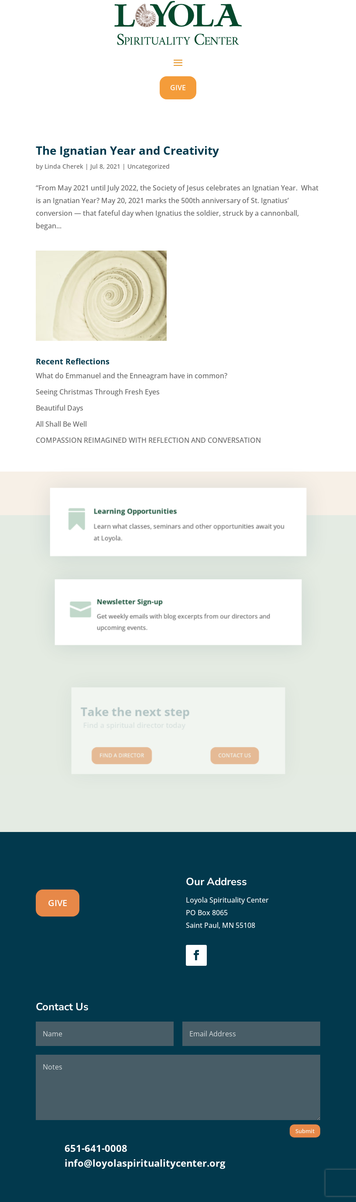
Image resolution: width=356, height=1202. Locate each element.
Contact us (221, 750)
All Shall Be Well (61, 424)
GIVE (178, 87)
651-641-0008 (96, 1147)
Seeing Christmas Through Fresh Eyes (98, 392)
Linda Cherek (63, 166)
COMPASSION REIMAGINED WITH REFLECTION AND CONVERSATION (148, 440)
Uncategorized (148, 166)
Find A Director (135, 750)
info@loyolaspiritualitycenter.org (145, 1162)
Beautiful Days (59, 408)
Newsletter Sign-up (132, 604)
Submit (305, 1131)
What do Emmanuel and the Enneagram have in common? (131, 375)
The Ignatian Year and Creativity (127, 150)
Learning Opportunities (138, 514)
